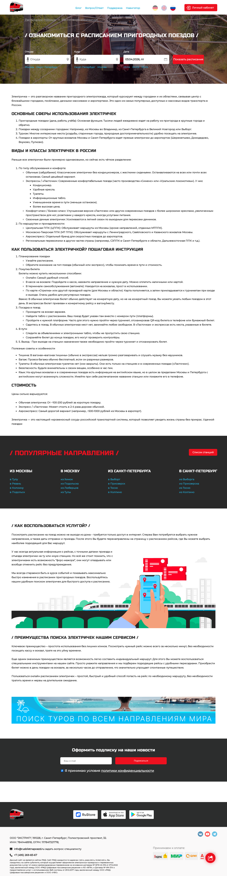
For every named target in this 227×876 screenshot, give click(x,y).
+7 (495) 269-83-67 (25, 855)
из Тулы (66, 492)
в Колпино (115, 492)
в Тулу (14, 479)
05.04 (145, 67)
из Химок (67, 479)
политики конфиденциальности (127, 771)
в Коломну (17, 487)
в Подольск (17, 492)
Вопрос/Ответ (94, 8)
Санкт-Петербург (46, 67)
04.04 (135, 67)
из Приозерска (189, 483)
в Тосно (113, 487)
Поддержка (114, 8)
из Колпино (186, 492)
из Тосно (184, 487)
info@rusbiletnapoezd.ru (29, 849)
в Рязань (15, 483)
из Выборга (186, 479)
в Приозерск (116, 483)
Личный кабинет (203, 7)
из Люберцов (69, 487)
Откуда (29, 51)
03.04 (126, 67)
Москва (29, 67)
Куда (77, 51)
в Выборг (114, 479)
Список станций (203, 452)
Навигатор (133, 8)
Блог (78, 8)
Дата (126, 51)
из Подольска (70, 483)
